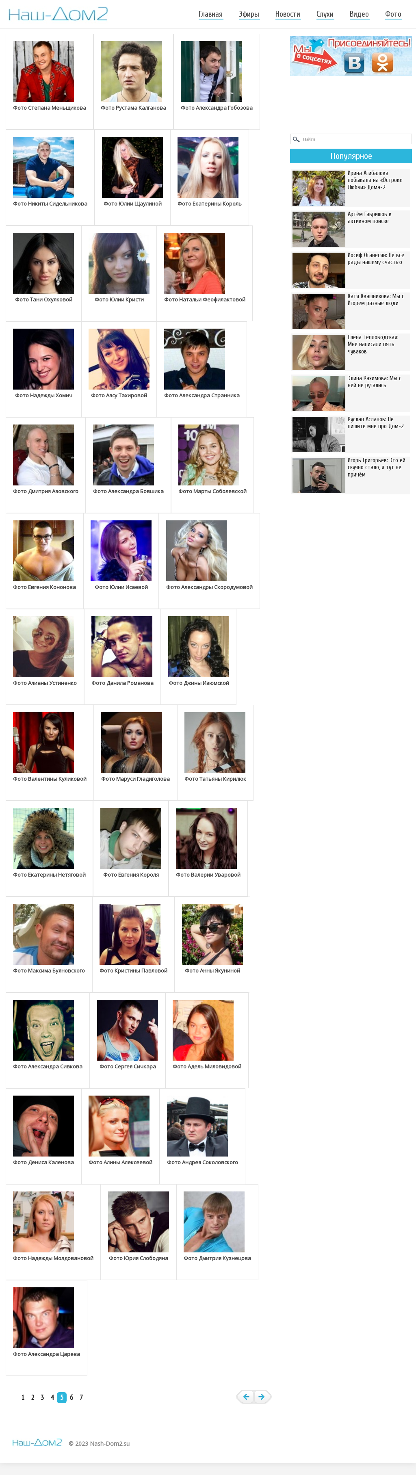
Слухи (325, 14)
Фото (393, 14)
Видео (359, 14)
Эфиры (249, 14)
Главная (211, 14)
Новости (287, 14)
